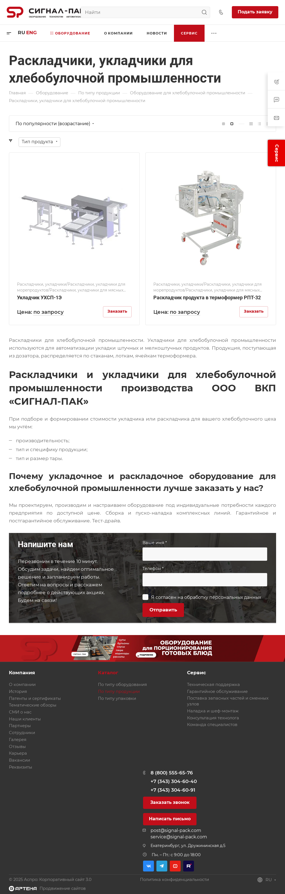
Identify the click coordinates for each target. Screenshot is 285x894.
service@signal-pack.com (179, 836)
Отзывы (17, 746)
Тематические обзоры (32, 705)
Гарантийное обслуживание (217, 691)
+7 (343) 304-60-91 (173, 790)
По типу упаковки (117, 698)
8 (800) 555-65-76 (172, 773)
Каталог (108, 672)
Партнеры (20, 725)
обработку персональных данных (222, 597)
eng (31, 32)
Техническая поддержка (213, 684)
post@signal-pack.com (176, 830)
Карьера (18, 753)
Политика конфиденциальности (174, 879)
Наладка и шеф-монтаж (213, 710)
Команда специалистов (212, 724)
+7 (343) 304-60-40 (174, 781)
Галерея (17, 739)
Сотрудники (22, 732)
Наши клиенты (25, 719)
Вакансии (19, 760)
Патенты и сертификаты (35, 698)
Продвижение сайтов (63, 888)
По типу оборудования (122, 684)
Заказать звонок (170, 802)
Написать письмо (170, 818)
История (18, 691)
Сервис (196, 672)
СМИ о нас (20, 712)
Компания (22, 672)
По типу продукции (119, 691)
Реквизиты (20, 767)
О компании (22, 684)
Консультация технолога (213, 717)
